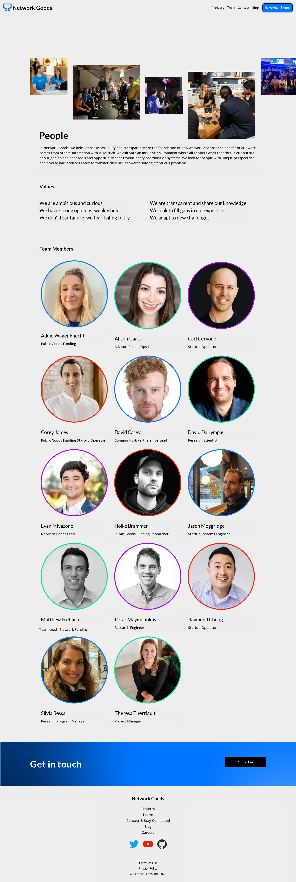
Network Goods (148, 798)
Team (231, 7)
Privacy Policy (148, 868)
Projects (218, 8)
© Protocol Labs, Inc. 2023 (148, 874)
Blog (255, 8)
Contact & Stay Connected (148, 820)
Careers (148, 832)
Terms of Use (148, 863)
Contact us (246, 762)
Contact (244, 8)
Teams (148, 814)
